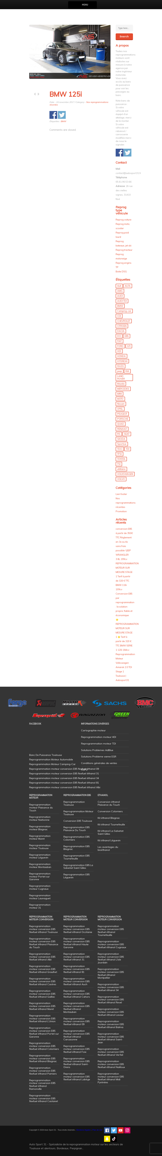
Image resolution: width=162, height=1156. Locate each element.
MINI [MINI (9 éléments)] (119, 393)
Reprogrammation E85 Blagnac (76, 848)
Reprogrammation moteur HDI (98, 737)
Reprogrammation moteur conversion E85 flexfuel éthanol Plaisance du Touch (43, 943)
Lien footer (121, 494)
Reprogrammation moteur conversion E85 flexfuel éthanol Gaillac (42, 993)
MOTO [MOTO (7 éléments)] (120, 398)
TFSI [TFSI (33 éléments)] (119, 454)
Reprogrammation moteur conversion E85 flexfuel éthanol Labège (76, 1076)
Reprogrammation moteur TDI (98, 743)
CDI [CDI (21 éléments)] (119, 316)
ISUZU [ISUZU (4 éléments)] (120, 366)
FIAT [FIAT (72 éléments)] (119, 341)
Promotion (121, 511)
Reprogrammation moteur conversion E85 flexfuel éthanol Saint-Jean (111, 1038)
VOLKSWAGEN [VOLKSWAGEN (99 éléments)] (125, 474)
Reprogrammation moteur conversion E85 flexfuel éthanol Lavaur (111, 1011)
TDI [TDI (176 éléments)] (127, 449)
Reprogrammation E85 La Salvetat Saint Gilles (78, 867)
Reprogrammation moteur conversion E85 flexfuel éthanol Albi (42, 956)
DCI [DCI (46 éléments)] (119, 336)
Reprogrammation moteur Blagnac (39, 828)
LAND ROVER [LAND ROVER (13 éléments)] (121, 377)
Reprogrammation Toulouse (74, 803)
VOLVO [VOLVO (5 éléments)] (121, 479)
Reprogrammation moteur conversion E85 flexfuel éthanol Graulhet (43, 969)
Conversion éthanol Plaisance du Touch (109, 803)
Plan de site (97, 1130)
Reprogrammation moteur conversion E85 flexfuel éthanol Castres (42, 981)
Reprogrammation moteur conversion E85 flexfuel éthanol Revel (111, 999)
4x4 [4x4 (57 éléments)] (119, 285)
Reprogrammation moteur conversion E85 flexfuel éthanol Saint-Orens (76, 1063)
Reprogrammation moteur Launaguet (39, 897)
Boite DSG (121, 271)
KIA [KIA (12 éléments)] (127, 371)
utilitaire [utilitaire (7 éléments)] (121, 469)
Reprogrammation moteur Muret (39, 837)
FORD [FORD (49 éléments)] (120, 346)
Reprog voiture (123, 219)
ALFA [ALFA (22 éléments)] (128, 285)
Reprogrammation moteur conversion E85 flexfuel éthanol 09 (76, 1021)
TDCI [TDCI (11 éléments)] (119, 449)
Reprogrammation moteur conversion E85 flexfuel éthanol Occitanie (77, 929)
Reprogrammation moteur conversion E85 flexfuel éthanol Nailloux (111, 1064)
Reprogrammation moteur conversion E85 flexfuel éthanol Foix (76, 1048)
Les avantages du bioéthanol (108, 848)
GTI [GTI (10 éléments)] (129, 346)
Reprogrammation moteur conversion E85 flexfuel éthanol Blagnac (43, 1058)
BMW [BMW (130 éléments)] (120, 306)
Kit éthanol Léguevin (109, 840)
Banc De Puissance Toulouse (45, 755)
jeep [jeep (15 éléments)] (119, 371)
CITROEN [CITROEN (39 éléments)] (122, 326)
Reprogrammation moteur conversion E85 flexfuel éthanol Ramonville (42, 1084)
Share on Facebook (53, 115)
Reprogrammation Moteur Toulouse (78, 813)
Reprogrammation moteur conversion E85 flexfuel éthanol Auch (76, 981)
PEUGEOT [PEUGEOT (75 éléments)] (122, 413)
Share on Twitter (62, 115)
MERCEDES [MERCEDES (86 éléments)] (123, 388)
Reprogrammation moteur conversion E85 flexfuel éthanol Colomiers (44, 1046)
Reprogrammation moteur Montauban (40, 866)
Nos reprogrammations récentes (126, 502)
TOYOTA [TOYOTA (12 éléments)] (121, 459)
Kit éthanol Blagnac (109, 817)
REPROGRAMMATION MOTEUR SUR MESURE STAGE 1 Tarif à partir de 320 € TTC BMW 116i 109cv (127, 576)
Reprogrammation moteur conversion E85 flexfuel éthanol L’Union (42, 1018)
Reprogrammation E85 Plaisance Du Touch (76, 829)
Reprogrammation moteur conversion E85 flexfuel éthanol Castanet (43, 1098)
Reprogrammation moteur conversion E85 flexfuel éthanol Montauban (76, 1007)
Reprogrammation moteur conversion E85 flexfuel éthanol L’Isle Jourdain (111, 958)
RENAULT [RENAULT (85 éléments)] (122, 428)
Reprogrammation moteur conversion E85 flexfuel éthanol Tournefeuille (111, 930)
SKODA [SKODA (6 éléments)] (121, 438)
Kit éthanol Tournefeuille (111, 824)
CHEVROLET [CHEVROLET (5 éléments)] (123, 321)
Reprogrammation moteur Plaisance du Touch (41, 807)
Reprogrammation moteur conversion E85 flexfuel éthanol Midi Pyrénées (111, 1078)
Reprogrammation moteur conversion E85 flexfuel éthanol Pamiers (43, 1070)
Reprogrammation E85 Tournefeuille (76, 857)
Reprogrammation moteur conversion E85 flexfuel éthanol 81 (76, 969)
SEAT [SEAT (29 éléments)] (126, 433)
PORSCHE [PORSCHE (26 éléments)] (122, 418)
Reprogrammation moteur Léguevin (39, 856)
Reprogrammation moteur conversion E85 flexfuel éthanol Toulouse (43, 929)
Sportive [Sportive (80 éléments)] (121, 444)
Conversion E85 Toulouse (77, 820)
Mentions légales (83, 1130)
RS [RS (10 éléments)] (118, 433)
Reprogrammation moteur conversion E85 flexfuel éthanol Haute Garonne (76, 943)
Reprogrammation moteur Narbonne (39, 818)
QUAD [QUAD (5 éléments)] (120, 423)
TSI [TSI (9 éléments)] (119, 464)
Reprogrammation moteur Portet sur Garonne (39, 876)
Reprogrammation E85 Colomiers (76, 838)
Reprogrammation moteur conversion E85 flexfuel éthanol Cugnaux (112, 944)
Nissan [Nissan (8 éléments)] (120, 403)
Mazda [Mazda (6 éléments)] (120, 383)
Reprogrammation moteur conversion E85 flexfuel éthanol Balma (111, 1024)
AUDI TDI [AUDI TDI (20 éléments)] (122, 301)
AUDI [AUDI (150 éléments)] (120, 295)
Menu (85, 4)
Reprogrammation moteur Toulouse (39, 847)
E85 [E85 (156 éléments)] (127, 336)
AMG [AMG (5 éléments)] (120, 290)
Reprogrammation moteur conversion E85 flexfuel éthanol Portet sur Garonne (44, 1032)
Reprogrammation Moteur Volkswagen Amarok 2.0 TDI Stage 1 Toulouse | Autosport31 (125, 667)
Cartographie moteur (93, 730)
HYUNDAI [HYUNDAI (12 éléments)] (122, 361)
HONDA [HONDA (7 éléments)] (121, 356)
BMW (63, 121)
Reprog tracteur (124, 249)
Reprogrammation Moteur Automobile (51, 759)
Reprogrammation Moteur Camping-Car (52, 764)
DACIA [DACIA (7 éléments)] (120, 331)
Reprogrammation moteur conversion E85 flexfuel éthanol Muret (42, 1006)
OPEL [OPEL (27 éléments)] (120, 408)
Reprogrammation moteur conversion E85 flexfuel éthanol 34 (111, 987)
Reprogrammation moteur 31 (39, 906)
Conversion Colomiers (110, 811)
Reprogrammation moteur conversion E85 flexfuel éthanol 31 (76, 956)
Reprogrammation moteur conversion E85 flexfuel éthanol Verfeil (111, 1051)
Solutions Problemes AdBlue (97, 750)
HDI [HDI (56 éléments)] (119, 351)
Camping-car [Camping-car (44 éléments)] (124, 311)
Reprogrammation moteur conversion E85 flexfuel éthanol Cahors (76, 993)
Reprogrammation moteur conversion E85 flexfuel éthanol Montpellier (111, 973)
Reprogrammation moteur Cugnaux (39, 887)
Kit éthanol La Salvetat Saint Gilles (110, 832)
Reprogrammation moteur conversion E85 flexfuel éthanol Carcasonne (76, 1035)
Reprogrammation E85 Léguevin (76, 876)
